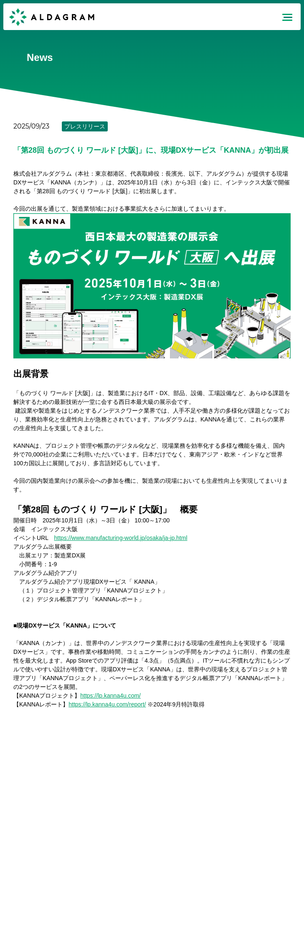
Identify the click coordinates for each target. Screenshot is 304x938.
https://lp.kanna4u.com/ (110, 695)
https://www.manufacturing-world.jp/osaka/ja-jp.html (120, 538)
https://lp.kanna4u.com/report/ (107, 704)
